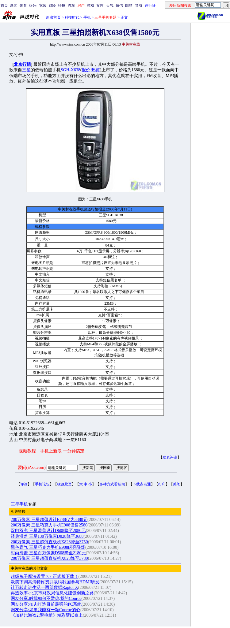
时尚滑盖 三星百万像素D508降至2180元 (48, 553)
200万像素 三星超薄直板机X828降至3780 (49, 558)
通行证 (150, 5)
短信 (119, 5)
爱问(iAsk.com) (32, 467)
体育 (23, 5)
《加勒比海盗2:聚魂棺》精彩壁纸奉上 (47, 615)
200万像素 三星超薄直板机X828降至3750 (49, 542)
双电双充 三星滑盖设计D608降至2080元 (48, 530)
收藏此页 (64, 484)
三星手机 (19, 504)
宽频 (42, 5)
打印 (162, 484)
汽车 (71, 5)
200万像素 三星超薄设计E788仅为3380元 (49, 519)
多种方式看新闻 (112, 484)
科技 (61, 5)
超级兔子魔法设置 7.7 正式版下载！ (45, 576)
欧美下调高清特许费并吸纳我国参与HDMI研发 (55, 582)
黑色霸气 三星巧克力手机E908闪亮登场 (48, 547)
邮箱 (128, 5)
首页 (4, 5)
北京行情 (22, 64)
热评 (95, 70)
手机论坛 (42, 484)
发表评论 (170, 457)
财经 (52, 5)
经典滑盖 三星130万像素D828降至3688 (47, 536)
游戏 (90, 5)
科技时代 (72, 17)
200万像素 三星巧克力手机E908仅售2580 (49, 525)
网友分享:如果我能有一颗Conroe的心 (45, 610)
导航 (138, 5)
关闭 (176, 484)
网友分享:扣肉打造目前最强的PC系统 (46, 604)
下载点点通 (141, 484)
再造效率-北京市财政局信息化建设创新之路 (52, 593)
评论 (24, 484)
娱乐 (32, 5)
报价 (86, 70)
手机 (87, 17)
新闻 (13, 5)
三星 (26, 70)
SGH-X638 (70, 70)
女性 (100, 5)
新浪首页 (53, 17)
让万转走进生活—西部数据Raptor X (44, 587)
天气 (109, 5)
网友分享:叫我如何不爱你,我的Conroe (46, 598)
